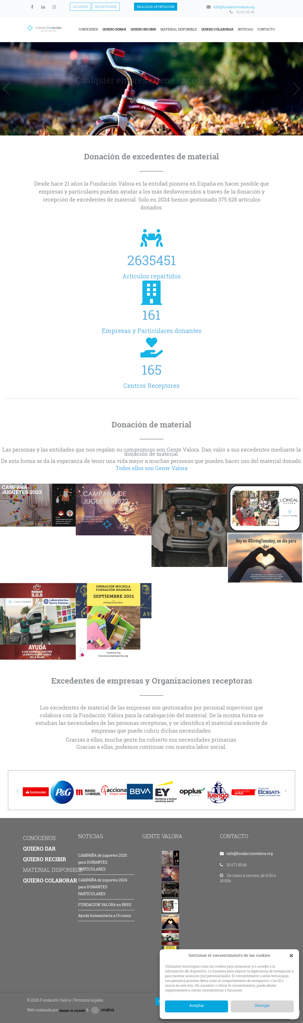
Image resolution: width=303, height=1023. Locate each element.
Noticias (245, 29)
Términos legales (88, 1000)
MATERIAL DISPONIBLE (53, 869)
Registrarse (106, 7)
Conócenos (88, 29)
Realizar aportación (155, 7)
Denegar (262, 1005)
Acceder (80, 7)
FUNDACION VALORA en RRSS (104, 904)
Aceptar (196, 1005)
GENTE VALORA (162, 836)
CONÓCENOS (39, 837)
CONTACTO (234, 836)
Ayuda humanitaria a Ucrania (104, 915)
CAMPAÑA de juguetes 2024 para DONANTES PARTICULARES (102, 886)
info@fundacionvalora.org (230, 7)
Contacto (266, 29)
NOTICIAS (90, 836)
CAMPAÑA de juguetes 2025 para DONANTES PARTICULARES (102, 862)
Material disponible (179, 29)
